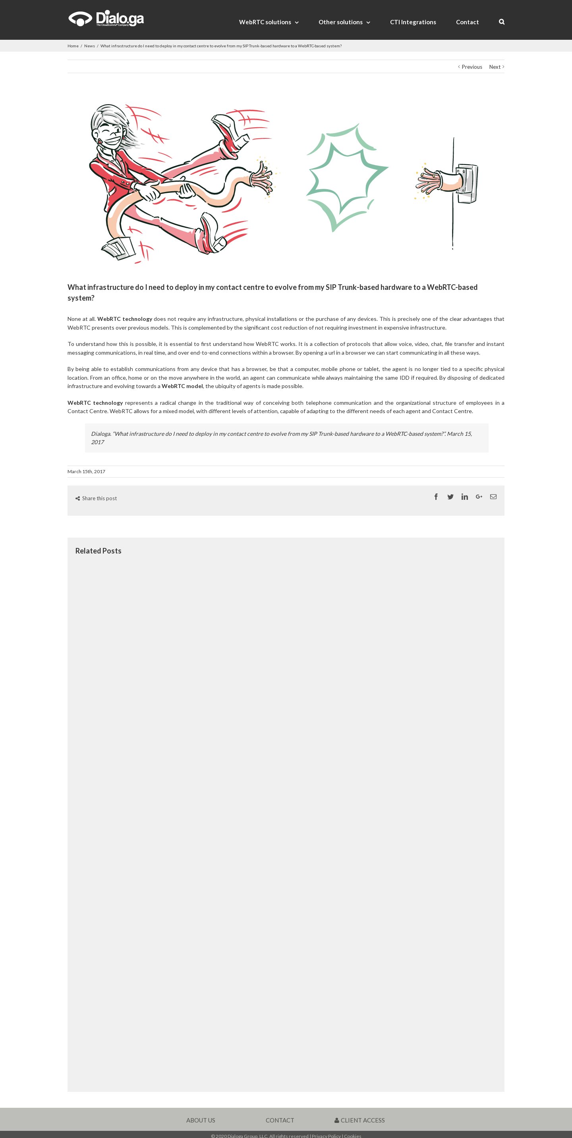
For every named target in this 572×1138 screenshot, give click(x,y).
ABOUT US (200, 1120)
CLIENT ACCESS (359, 1120)
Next (494, 67)
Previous (472, 67)
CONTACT (280, 1120)
